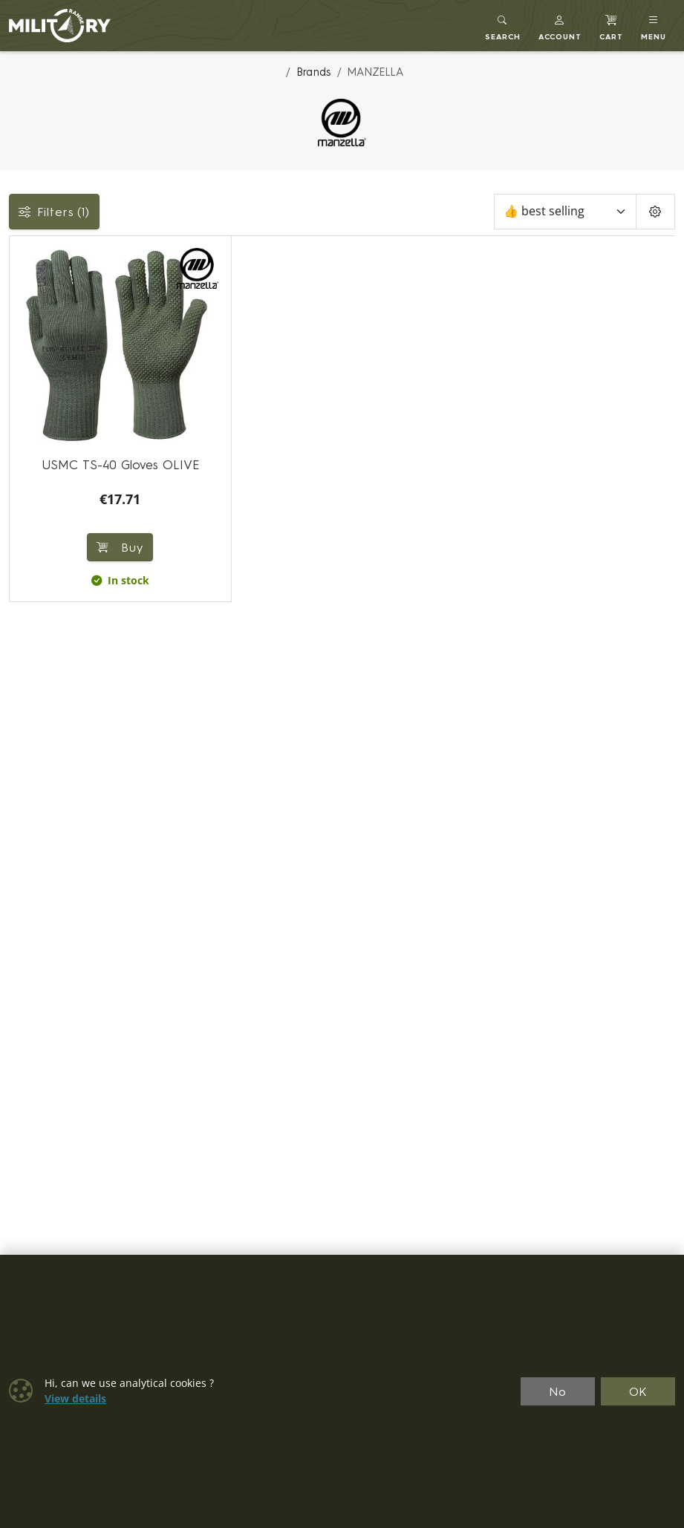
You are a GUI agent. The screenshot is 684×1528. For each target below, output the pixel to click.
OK (638, 1391)
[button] (560, 26)
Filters (54, 212)
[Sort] (565, 211)
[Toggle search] (503, 26)
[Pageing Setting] (655, 212)
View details (75, 1398)
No (558, 1391)
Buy (120, 547)
